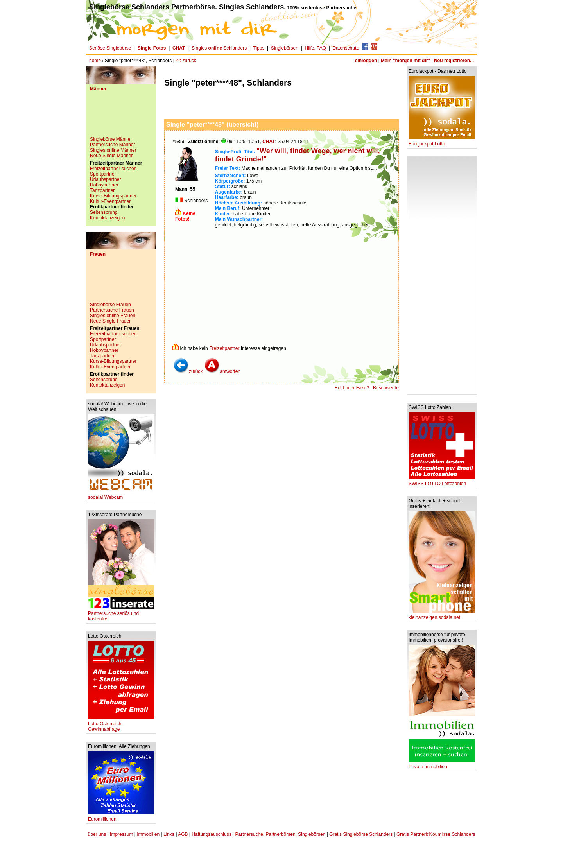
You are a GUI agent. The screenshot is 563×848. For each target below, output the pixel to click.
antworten (222, 371)
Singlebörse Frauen (110, 304)
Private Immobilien (442, 764)
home (95, 60)
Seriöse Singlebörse (110, 48)
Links (168, 834)
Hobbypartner (104, 185)
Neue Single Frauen (111, 321)
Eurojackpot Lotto (442, 142)
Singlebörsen (284, 48)
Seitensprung (104, 212)
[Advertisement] (121, 116)
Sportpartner (103, 174)
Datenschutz (346, 48)
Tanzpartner (102, 190)
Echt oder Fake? (352, 388)
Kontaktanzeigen (107, 218)
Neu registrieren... (454, 60)
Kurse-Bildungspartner (113, 196)
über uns (97, 834)
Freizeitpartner (224, 348)
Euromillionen (121, 817)
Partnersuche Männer (112, 144)
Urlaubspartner (105, 179)
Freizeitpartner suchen (113, 168)
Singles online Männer (113, 150)
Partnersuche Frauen (112, 310)
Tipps (259, 48)
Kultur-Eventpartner (110, 201)
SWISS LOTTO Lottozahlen (442, 481)
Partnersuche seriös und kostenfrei (121, 614)
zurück (188, 371)
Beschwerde (386, 388)
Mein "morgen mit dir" (405, 60)
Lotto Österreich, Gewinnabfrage (121, 724)
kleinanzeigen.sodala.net (442, 615)
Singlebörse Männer (111, 139)
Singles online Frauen (112, 315)
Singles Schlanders (219, 48)
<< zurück (186, 60)
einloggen (366, 60)
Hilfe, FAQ (315, 48)
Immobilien (148, 834)
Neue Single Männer (111, 155)
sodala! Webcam (121, 495)
